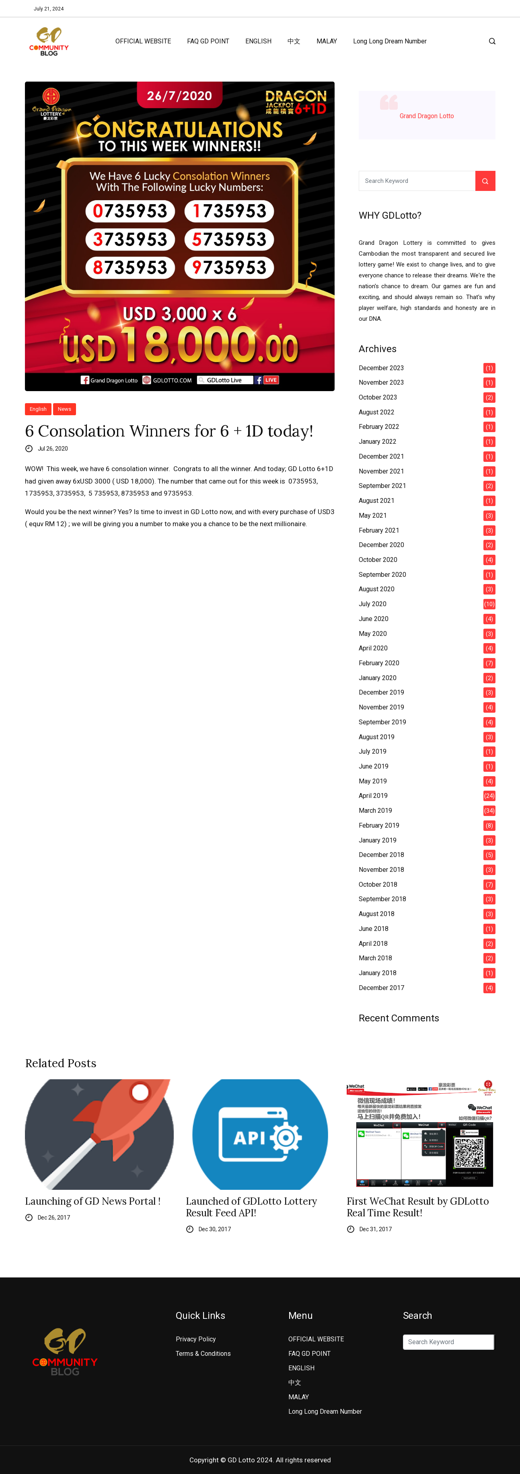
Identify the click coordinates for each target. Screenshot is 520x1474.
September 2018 (382, 899)
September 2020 (382, 574)
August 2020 (377, 589)
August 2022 (377, 412)
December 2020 (381, 545)
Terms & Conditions (203, 1353)
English (38, 409)
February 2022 (379, 427)
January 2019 (378, 840)
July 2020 (372, 604)
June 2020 (373, 619)
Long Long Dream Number (390, 41)
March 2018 (375, 958)
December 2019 (381, 692)
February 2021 (379, 530)
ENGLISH (258, 41)
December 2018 (381, 855)
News (64, 409)
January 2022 (378, 441)
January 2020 (378, 678)
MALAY (327, 41)
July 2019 (372, 751)
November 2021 (381, 471)
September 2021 (382, 486)
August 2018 (377, 914)
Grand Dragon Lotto (427, 116)
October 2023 (378, 397)
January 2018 (378, 973)
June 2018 (373, 929)
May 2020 (373, 634)
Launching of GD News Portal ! (92, 1201)
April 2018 (373, 943)
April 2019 (373, 796)
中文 (294, 41)
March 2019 (375, 810)
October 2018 (378, 884)
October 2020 (378, 560)
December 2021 (381, 456)
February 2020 (379, 663)
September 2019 (382, 722)
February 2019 (379, 825)
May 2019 (373, 781)
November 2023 (381, 382)
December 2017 (381, 988)
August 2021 (377, 500)
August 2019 (377, 737)
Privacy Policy (196, 1339)
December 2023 (381, 368)
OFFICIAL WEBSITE (143, 41)
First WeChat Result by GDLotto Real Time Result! (418, 1207)
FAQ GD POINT (208, 41)
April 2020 (373, 648)
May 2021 (373, 515)
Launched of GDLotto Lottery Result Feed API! (251, 1207)
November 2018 (381, 869)
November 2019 (381, 707)
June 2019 (373, 766)
